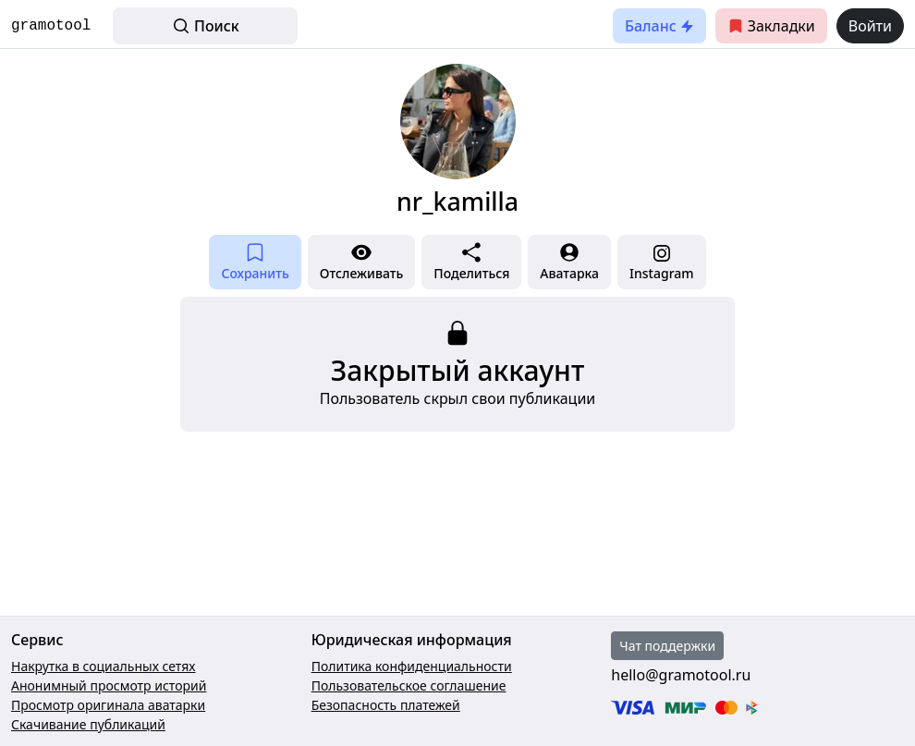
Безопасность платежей (385, 705)
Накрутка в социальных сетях (103, 666)
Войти (870, 26)
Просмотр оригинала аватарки (108, 705)
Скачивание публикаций (88, 724)
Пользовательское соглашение (408, 685)
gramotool (51, 26)
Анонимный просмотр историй (108, 685)
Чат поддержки (667, 645)
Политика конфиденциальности (411, 666)
